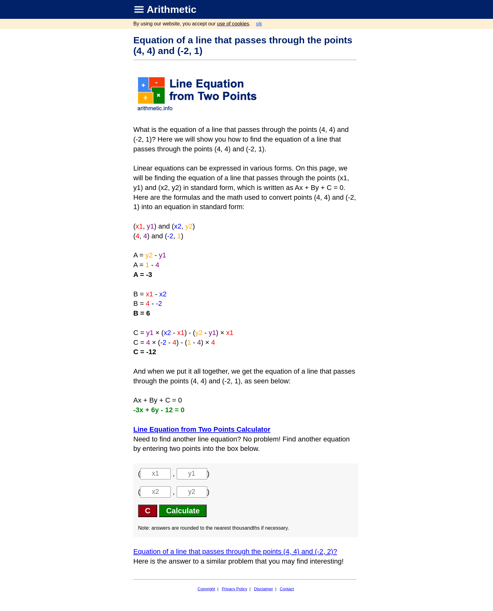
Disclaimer (263, 589)
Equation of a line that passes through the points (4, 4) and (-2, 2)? (235, 551)
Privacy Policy (234, 589)
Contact (287, 589)
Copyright (206, 589)
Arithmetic (172, 9)
